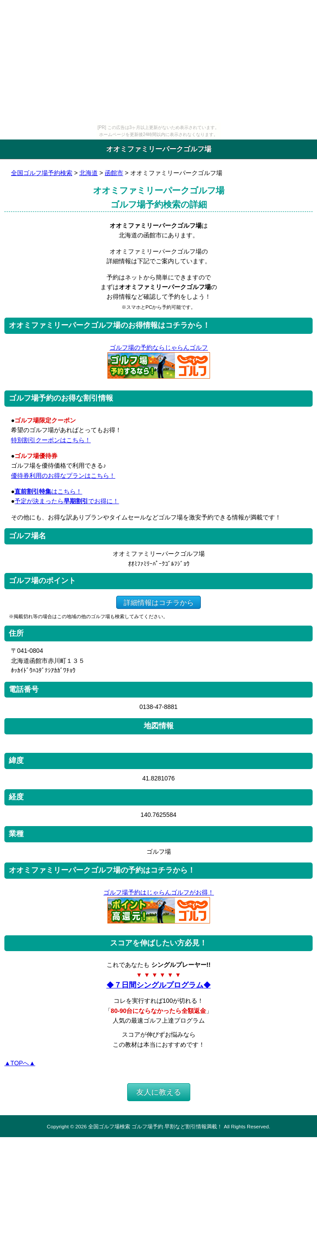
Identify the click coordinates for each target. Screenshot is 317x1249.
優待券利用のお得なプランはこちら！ (63, 475)
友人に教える (158, 1092)
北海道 (88, 172)
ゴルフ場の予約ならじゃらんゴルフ (158, 347)
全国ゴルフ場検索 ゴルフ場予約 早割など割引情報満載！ (155, 1126)
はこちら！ (48, 491)
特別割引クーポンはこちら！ (51, 440)
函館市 (114, 172)
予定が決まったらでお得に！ (66, 501)
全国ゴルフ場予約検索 (41, 172)
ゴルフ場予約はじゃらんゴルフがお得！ (158, 892)
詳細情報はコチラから (158, 602)
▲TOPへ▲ (19, 1062)
